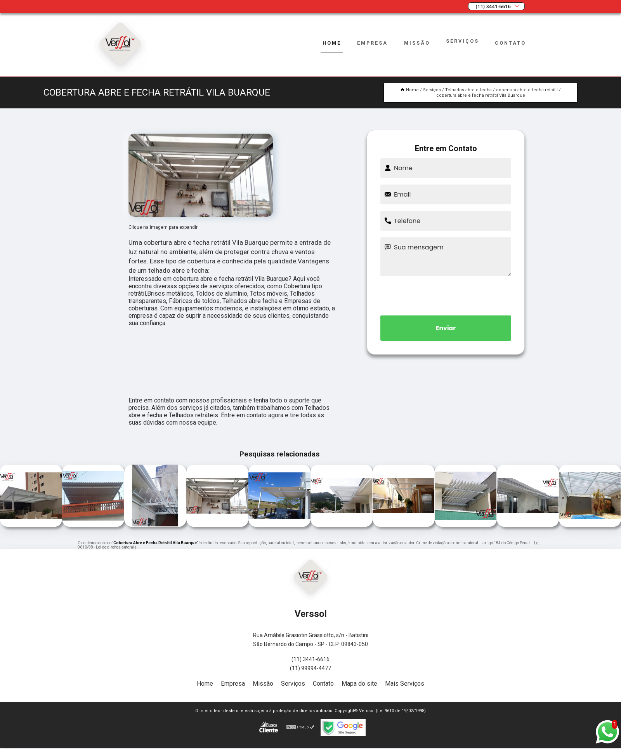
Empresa (371, 43)
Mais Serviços (404, 683)
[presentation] (446, 294)
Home (330, 43)
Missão (416, 43)
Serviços (462, 41)
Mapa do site (359, 683)
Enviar (446, 328)
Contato (510, 43)
